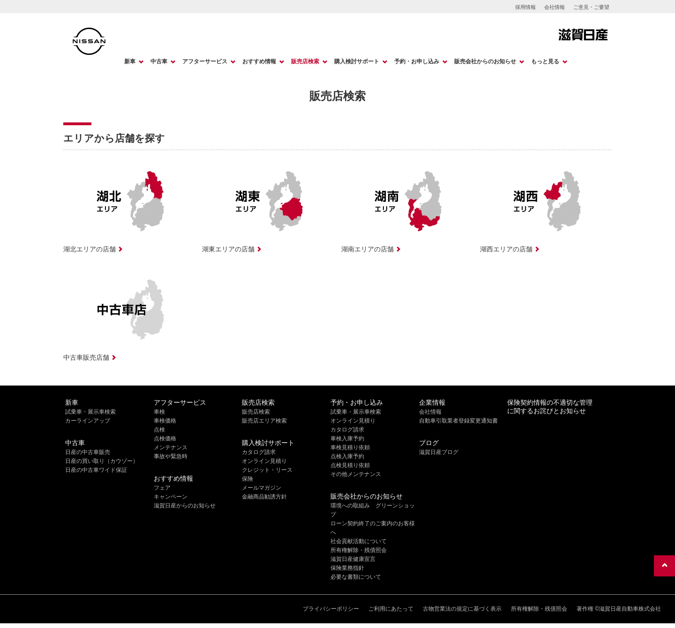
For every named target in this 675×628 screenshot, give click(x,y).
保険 (247, 479)
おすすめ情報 (259, 61)
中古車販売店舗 (86, 357)
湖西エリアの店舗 (506, 249)
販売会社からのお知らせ (485, 61)
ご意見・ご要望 (591, 7)
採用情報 (525, 7)
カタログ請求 (259, 452)
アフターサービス (204, 61)
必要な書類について (355, 577)
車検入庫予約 (347, 438)
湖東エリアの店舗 (228, 249)
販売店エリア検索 (264, 420)
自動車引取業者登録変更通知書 (458, 420)
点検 (159, 429)
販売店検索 (305, 61)
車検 (159, 412)
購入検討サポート (356, 61)
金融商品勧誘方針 (264, 496)
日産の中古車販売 (87, 452)
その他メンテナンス (355, 474)
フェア (162, 487)
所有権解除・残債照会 (358, 550)
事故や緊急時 (171, 456)
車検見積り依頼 (350, 447)
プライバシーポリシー (331, 608)
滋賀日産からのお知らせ (185, 505)
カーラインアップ (87, 420)
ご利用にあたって (390, 608)
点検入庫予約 (347, 456)
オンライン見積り (264, 461)
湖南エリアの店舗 (367, 249)
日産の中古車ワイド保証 (96, 470)
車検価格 (165, 420)
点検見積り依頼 (350, 465)
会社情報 (554, 7)
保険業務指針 (347, 568)
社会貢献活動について (358, 541)
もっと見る (545, 61)
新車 (129, 61)
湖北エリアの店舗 (89, 249)
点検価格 (165, 438)
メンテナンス (171, 447)
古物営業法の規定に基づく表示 (462, 608)
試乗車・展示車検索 (90, 412)
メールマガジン (261, 487)
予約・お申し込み (416, 61)
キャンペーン (171, 496)
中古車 (158, 61)
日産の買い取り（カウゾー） (101, 461)
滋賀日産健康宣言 (352, 559)
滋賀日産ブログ (438, 452)
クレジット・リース (267, 470)
